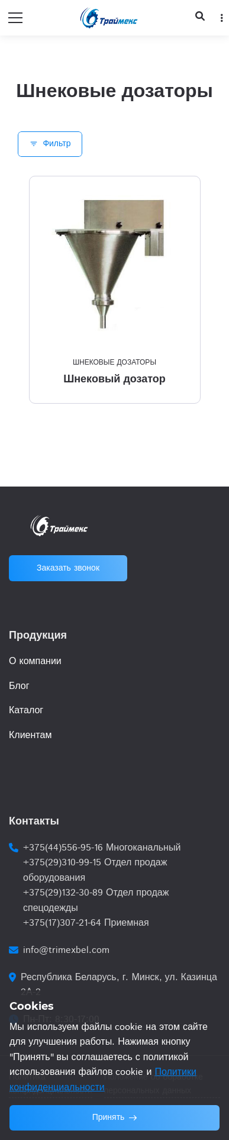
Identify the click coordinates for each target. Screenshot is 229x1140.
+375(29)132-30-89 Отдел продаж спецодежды (96, 900)
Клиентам (30, 735)
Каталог (26, 710)
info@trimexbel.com (66, 950)
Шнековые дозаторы (114, 363)
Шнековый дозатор (114, 378)
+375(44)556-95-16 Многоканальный (101, 848)
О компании (35, 661)
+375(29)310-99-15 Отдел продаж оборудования (95, 870)
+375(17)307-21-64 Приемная (86, 923)
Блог (19, 686)
